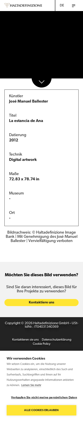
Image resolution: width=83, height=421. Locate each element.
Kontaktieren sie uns (25, 340)
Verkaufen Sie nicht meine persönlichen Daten (43, 397)
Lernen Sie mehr (31, 385)
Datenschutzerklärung (56, 340)
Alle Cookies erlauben (41, 410)
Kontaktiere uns (41, 303)
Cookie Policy (41, 344)
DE (62, 5)
